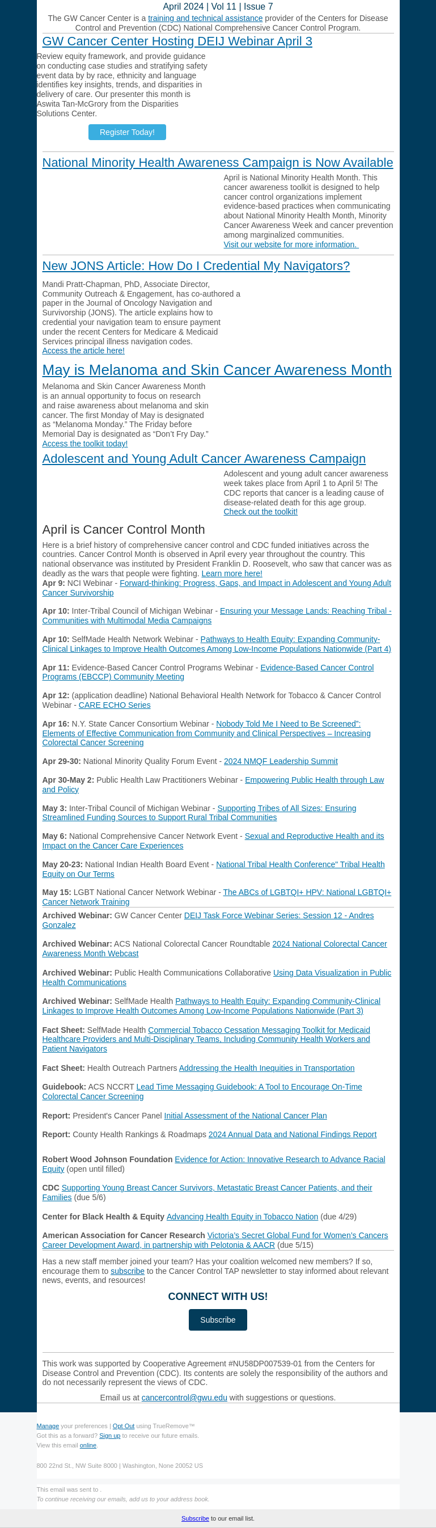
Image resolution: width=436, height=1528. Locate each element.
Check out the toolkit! (261, 511)
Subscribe (195, 1518)
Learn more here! (231, 573)
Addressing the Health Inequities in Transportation (267, 1068)
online (88, 1445)
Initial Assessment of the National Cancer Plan (245, 1115)
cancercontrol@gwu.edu (184, 1397)
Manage (48, 1426)
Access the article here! (84, 350)
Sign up (109, 1435)
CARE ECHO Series (115, 705)
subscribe (128, 1271)
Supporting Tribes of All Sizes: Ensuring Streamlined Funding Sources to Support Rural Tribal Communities (200, 813)
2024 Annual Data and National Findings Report (293, 1134)
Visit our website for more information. (291, 244)
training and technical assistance (205, 18)
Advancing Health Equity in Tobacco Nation (242, 1216)
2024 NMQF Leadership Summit (281, 761)
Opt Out (124, 1426)
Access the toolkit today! (85, 443)
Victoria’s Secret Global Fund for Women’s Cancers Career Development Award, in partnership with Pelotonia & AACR (215, 1240)
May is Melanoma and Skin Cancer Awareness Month (217, 369)
